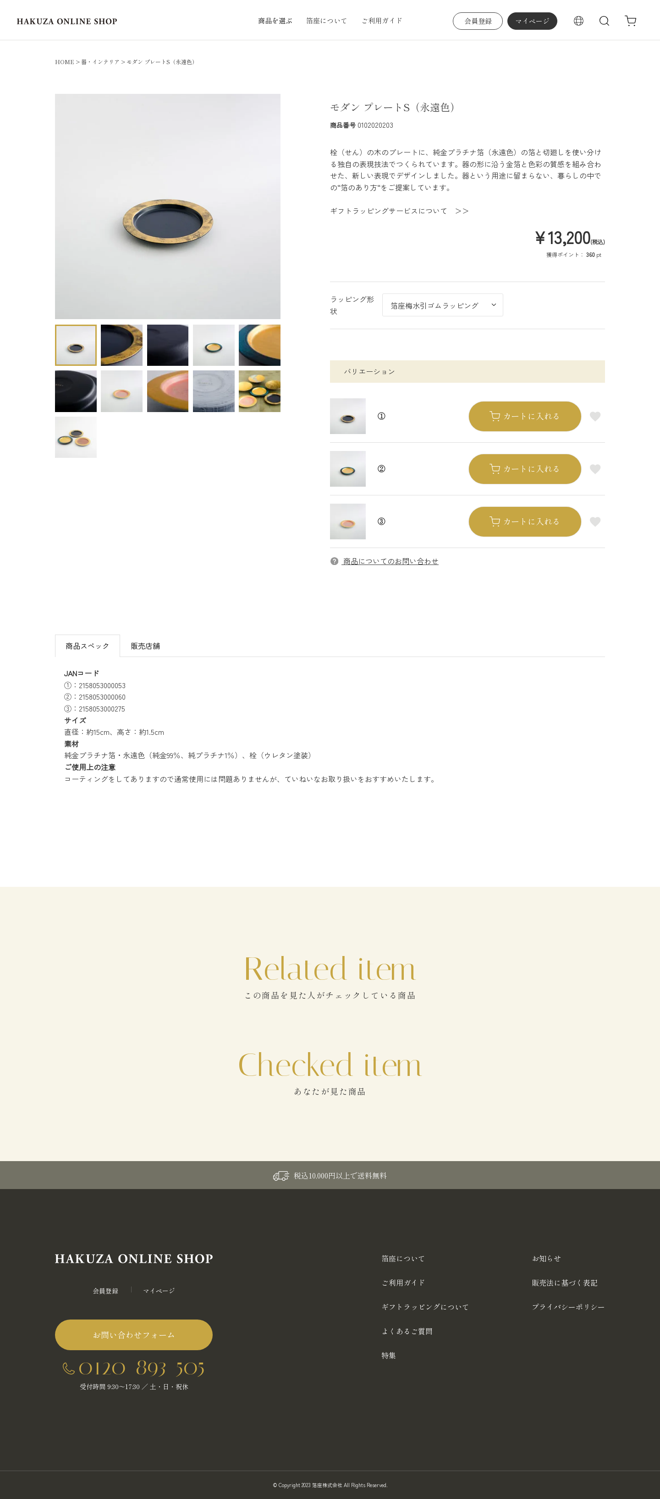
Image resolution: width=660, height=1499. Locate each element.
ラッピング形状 (352, 304)
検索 (604, 21)
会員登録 (478, 21)
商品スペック (88, 645)
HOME (64, 61)
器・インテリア (100, 61)
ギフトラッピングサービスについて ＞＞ (399, 210)
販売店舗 (145, 645)
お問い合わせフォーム (134, 1335)
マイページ (532, 21)
